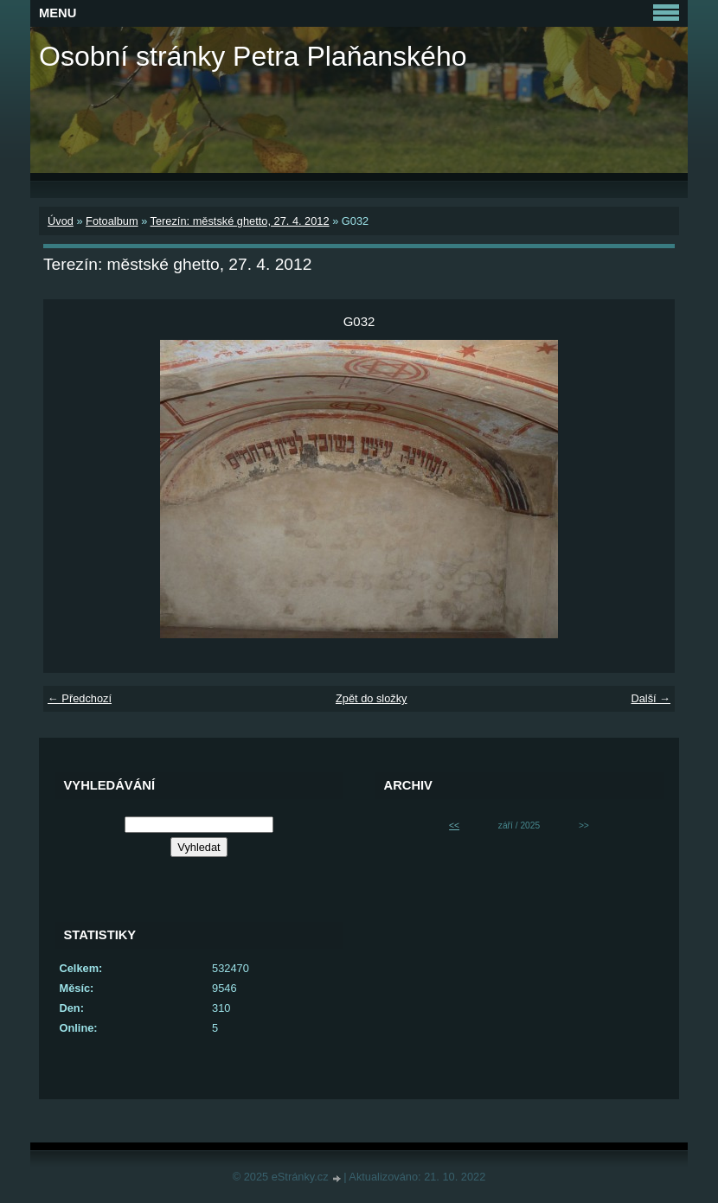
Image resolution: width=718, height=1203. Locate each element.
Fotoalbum (112, 220)
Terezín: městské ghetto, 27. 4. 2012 (240, 220)
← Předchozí (80, 698)
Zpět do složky (371, 698)
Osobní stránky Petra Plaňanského (253, 56)
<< (454, 825)
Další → (650, 698)
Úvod (61, 220)
